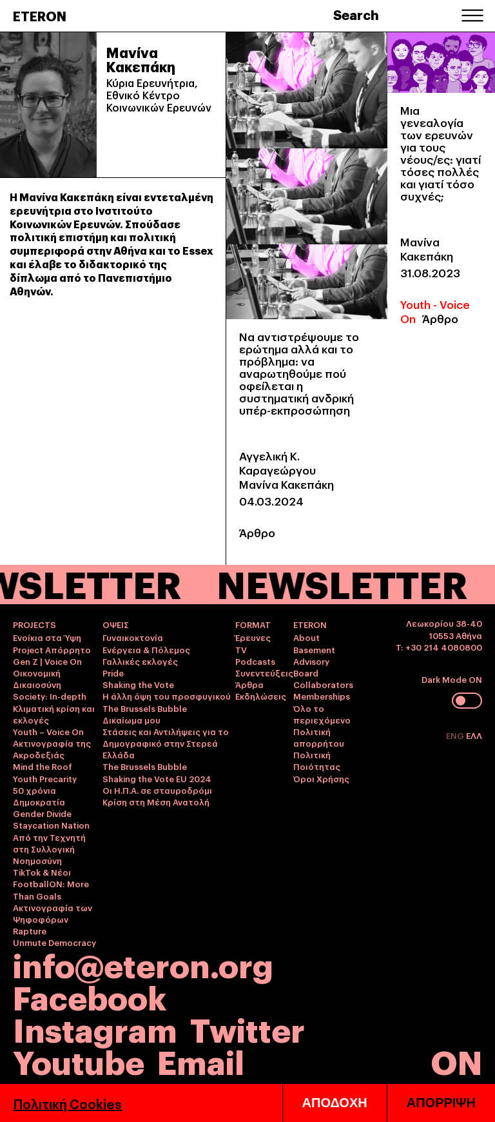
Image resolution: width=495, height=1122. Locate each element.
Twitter (247, 1028)
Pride (113, 672)
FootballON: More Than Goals (51, 889)
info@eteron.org (143, 964)
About (306, 637)
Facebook (89, 996)
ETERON (39, 15)
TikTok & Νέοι (42, 872)
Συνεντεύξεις (264, 672)
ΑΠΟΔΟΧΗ (334, 1103)
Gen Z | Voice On (47, 661)
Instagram (95, 1028)
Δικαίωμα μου (131, 719)
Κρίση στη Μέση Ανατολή (155, 801)
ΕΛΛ (474, 735)
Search (356, 14)
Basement (314, 649)
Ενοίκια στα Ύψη (47, 637)
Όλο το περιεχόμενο (322, 713)
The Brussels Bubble (144, 708)
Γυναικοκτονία (132, 637)
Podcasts (255, 661)
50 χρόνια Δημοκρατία (39, 795)
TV (241, 649)
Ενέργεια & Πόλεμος (146, 649)
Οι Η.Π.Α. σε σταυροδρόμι (157, 790)
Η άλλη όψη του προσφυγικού (166, 696)
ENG (456, 735)
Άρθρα (249, 684)
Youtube (78, 1060)
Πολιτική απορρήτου (318, 737)
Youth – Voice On (48, 731)
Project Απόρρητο (52, 649)
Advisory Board (311, 666)
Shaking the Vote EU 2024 (156, 778)
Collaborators (323, 684)
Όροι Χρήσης (321, 778)
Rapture (29, 930)
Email (200, 1060)
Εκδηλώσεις (260, 696)
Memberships (321, 696)
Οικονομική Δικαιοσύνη (37, 678)
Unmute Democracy (54, 942)
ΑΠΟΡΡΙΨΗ (441, 1103)
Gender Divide (42, 813)
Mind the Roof (42, 766)
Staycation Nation (51, 825)
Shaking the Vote (138, 684)
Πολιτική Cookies (67, 1103)
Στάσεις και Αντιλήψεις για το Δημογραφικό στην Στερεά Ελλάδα (165, 742)
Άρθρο (257, 532)
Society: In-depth (49, 696)
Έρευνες (253, 637)
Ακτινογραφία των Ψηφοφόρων (52, 913)
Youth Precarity (45, 778)
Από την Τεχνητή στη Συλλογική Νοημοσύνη (49, 848)
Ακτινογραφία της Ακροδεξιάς (52, 748)
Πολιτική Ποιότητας (316, 760)
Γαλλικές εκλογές (140, 661)
